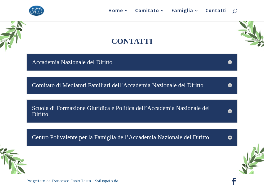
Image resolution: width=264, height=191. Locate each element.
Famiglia (182, 11)
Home (115, 11)
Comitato (147, 11)
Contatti (216, 11)
